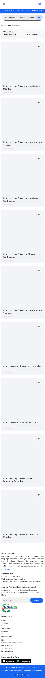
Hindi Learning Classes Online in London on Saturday (18, 480)
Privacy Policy (7, 671)
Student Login (6, 648)
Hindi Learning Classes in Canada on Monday (21, 536)
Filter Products (31, 34)
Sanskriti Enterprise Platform (11, 643)
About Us (4, 631)
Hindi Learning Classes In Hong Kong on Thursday (22, 311)
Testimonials (6, 629)
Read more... (6, 569)
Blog (3, 640)
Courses (4, 623)
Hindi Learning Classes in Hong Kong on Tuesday (22, 143)
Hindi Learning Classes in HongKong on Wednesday (22, 199)
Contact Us (5, 634)
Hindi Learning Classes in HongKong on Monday (22, 87)
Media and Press (7, 637)
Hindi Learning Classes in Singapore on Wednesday (22, 255)
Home (3, 25)
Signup (36, 600)
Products (4, 626)
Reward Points (6, 645)
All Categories (9, 17)
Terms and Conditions (22, 671)
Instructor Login (7, 651)
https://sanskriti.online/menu (5, 3)
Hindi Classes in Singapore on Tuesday (22, 366)
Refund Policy (37, 671)
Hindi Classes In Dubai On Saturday (20, 422)
